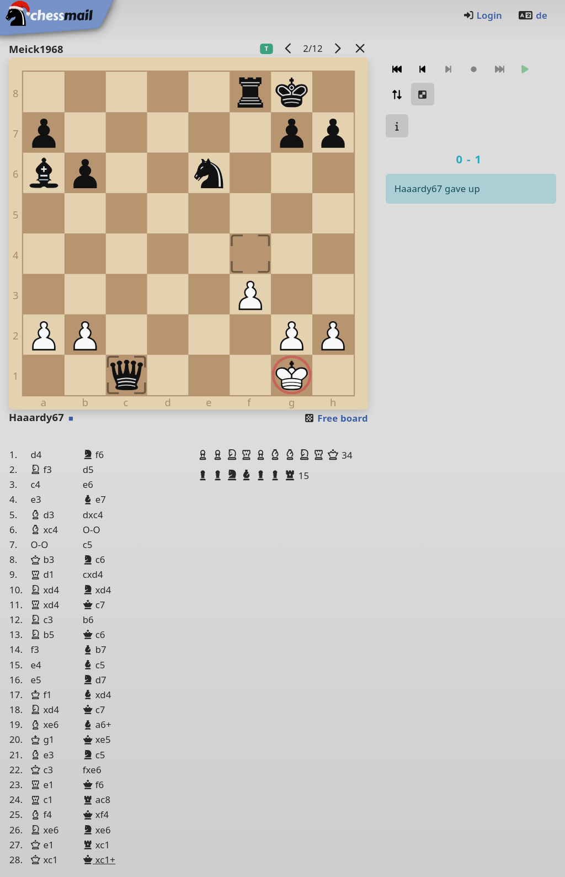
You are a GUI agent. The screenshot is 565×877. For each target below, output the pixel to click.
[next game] (337, 48)
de (532, 15)
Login (482, 15)
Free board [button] (335, 418)
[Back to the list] (359, 48)
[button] (204, 455)
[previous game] (288, 48)
